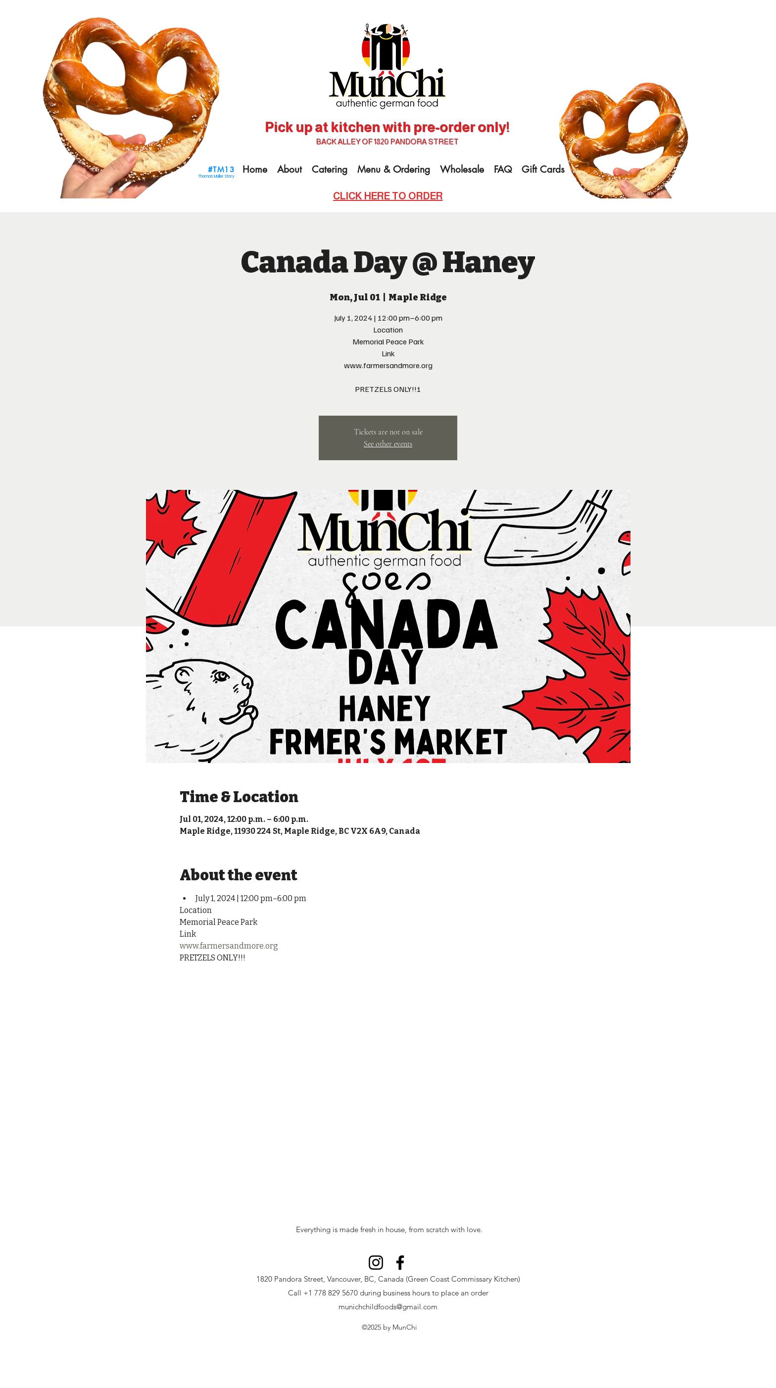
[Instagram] (376, 1262)
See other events (388, 444)
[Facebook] (400, 1262)
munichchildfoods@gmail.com (388, 1306)
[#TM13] (222, 169)
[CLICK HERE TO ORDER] (387, 196)
